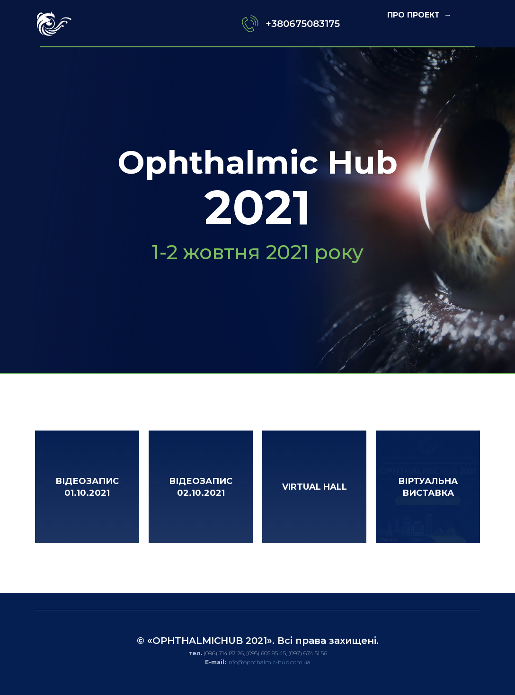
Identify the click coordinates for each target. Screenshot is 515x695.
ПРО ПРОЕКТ (414, 14)
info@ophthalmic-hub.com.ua (269, 662)
